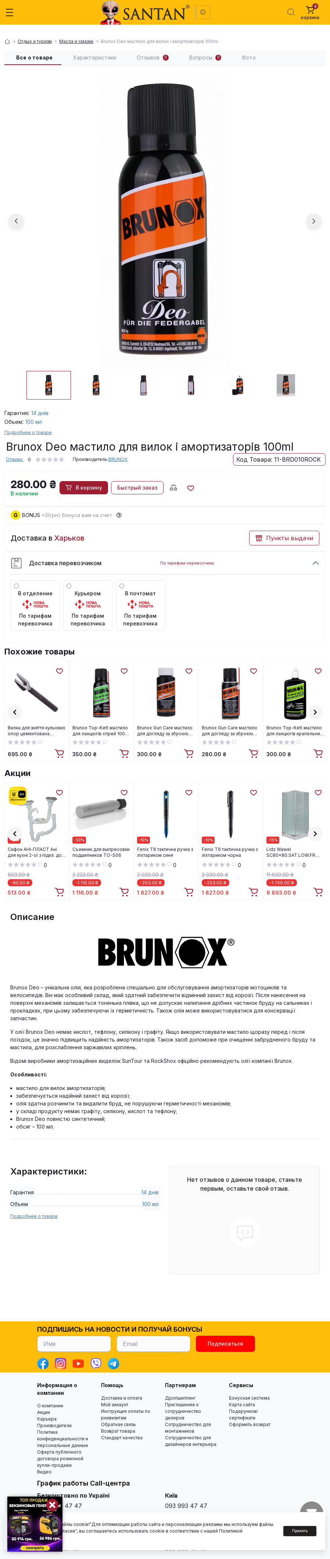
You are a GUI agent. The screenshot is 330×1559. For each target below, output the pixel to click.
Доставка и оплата (121, 1398)
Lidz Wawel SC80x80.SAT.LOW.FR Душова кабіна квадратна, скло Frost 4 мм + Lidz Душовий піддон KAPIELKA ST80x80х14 (295, 852)
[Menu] (9, 12)
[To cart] (60, 753)
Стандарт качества (122, 1437)
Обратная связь (118, 1424)
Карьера (47, 1419)
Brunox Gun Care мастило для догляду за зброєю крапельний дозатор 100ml (165, 731)
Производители (54, 1425)
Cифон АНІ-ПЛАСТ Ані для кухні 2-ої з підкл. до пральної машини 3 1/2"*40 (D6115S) (35, 852)
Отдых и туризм (35, 41)
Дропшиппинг (180, 1398)
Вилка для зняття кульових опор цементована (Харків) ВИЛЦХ (36, 731)
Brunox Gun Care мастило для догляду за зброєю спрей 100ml (229, 731)
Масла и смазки (76, 41)
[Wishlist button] (190, 488)
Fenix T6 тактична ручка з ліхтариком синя (165, 852)
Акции (17, 773)
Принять (300, 1531)
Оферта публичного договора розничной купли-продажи (60, 1458)
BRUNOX (118, 459)
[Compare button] (173, 488)
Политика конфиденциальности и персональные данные (62, 1438)
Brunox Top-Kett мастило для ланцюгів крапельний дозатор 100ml (294, 731)
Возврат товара (118, 1431)
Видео (44, 1472)
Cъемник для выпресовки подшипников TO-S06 (101, 852)
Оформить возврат (249, 1424)
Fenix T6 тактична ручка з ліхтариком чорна (230, 852)
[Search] (291, 12)
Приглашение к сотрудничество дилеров (183, 1411)
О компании (50, 1405)
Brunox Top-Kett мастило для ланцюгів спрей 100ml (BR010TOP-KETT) (101, 731)
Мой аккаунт (114, 1404)
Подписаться (225, 1343)
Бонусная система (249, 1398)
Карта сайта (242, 1404)
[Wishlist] (59, 670)
